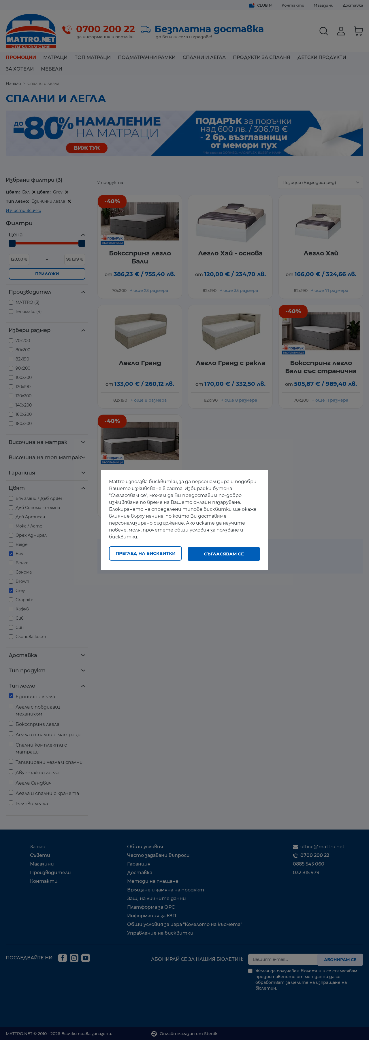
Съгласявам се (224, 554)
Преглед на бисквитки (146, 554)
